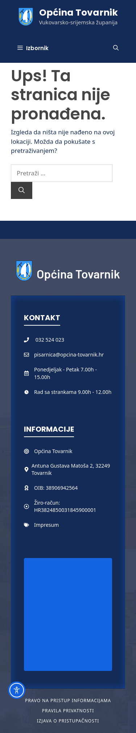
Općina (43, 451)
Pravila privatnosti (68, 711)
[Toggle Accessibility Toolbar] (17, 690)
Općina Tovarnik (78, 12)
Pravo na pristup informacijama (68, 700)
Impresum (46, 524)
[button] (115, 48)
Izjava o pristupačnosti (68, 721)
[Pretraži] (21, 190)
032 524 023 (50, 339)
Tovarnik (62, 451)
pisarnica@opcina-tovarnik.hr (69, 354)
